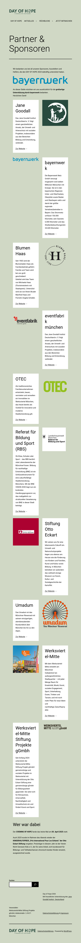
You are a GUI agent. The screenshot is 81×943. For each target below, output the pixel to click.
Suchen (11, 880)
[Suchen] (35, 884)
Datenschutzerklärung (51, 913)
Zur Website (20, 149)
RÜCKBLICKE (44, 21)
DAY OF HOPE (16, 21)
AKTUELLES (29, 21)
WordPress (68, 931)
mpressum (65, 913)
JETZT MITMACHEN (64, 21)
